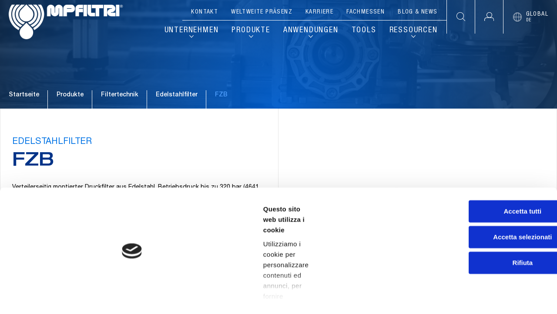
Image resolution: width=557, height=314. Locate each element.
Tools (364, 30)
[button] (489, 17)
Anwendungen (311, 30)
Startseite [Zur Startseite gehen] (24, 117)
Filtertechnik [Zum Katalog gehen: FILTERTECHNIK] (119, 117)
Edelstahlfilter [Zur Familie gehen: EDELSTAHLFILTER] (177, 117)
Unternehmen (191, 30)
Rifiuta (484, 258)
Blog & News (417, 12)
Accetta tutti (484, 207)
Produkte (251, 30)
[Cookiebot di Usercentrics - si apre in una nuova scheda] (56, 297)
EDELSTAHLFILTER (53, 175)
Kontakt (204, 12)
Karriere (319, 12)
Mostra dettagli (457, 296)
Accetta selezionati (484, 232)
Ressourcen (413, 30)
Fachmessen (365, 12)
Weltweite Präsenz (261, 12)
